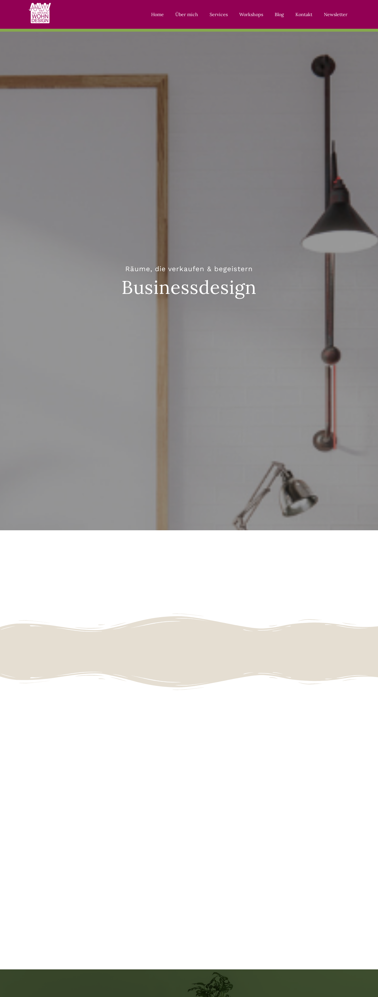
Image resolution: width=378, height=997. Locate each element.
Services (219, 14)
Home (157, 14)
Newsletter (335, 14)
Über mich (186, 14)
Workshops (251, 14)
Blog (279, 14)
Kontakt (303, 14)
